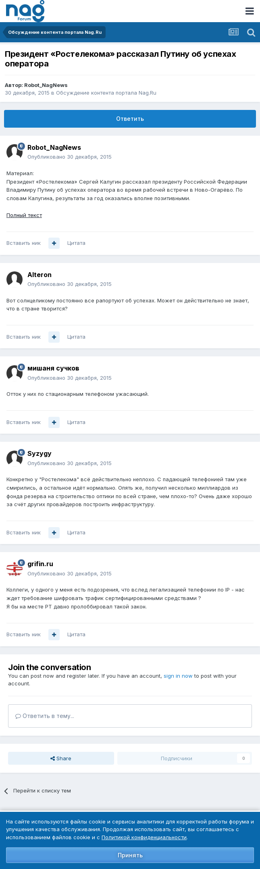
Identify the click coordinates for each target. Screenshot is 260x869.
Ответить (130, 118)
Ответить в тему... (44, 715)
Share (60, 758)
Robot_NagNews (46, 85)
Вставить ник (23, 243)
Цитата (76, 243)
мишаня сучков (53, 368)
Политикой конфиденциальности (144, 837)
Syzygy (39, 453)
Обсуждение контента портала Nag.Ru (106, 92)
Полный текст (24, 215)
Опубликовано (69, 156)
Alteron (39, 275)
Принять (130, 855)
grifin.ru (40, 564)
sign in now (178, 675)
